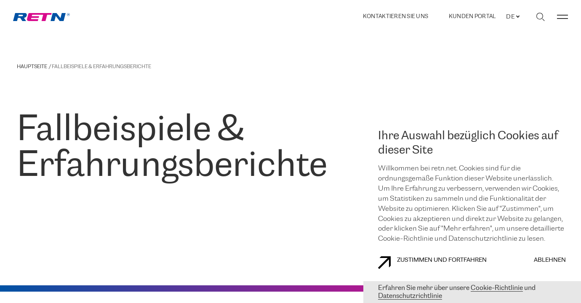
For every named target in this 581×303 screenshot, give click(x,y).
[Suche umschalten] (540, 16)
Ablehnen (550, 260)
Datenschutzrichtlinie (410, 296)
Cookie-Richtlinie (497, 288)
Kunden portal (472, 16)
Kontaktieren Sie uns (395, 16)
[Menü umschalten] (562, 16)
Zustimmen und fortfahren (432, 262)
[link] (41, 17)
